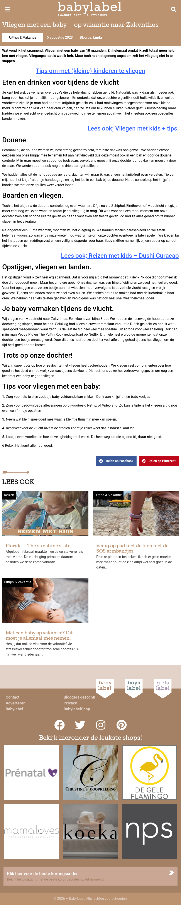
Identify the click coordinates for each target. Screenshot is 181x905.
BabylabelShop (77, 709)
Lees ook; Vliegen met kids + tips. (133, 128)
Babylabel (14, 709)
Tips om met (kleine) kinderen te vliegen (90, 70)
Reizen (9, 495)
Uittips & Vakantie (22, 37)
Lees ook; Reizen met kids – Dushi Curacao (120, 255)
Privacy (70, 703)
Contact (12, 697)
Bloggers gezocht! (79, 697)
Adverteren (15, 703)
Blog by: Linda (91, 37)
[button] (116, 461)
